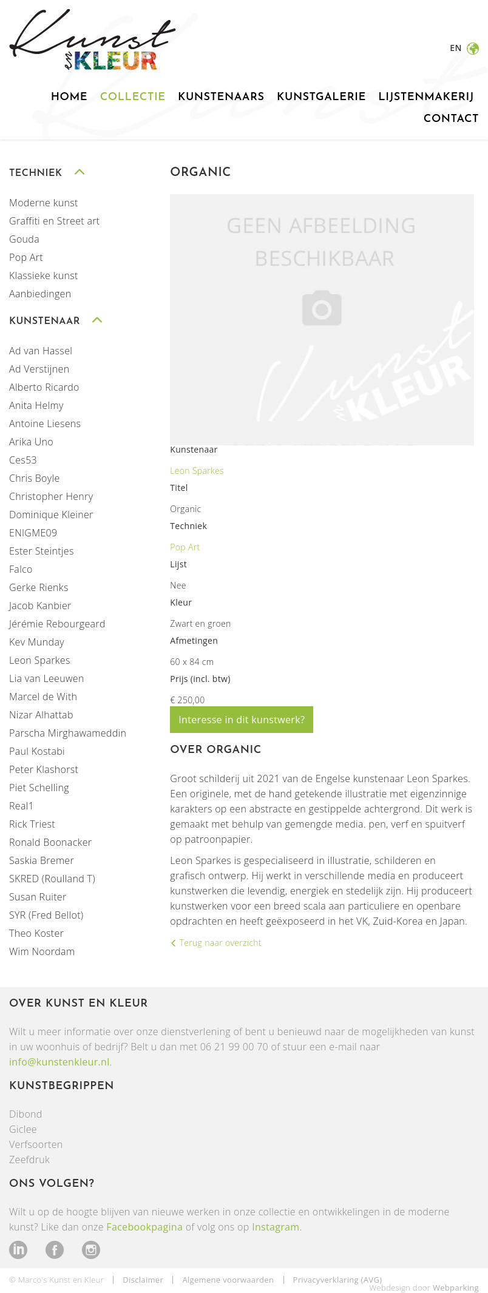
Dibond (25, 1114)
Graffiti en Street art (54, 221)
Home (69, 97)
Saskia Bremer (41, 860)
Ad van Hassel (40, 350)
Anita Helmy (36, 405)
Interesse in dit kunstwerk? (241, 719)
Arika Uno (31, 441)
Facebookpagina (144, 1227)
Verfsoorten (36, 1144)
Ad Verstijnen (39, 369)
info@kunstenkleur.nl (59, 1061)
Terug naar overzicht (219, 942)
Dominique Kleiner (51, 514)
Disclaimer (143, 1279)
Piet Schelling (39, 787)
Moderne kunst (43, 202)
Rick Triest (32, 824)
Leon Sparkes (39, 660)
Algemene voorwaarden (228, 1279)
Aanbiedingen (40, 293)
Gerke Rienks (39, 587)
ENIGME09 (33, 532)
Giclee (23, 1129)
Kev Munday (36, 642)
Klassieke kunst (43, 275)
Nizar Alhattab (41, 714)
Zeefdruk (29, 1159)
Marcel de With (43, 696)
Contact (451, 119)
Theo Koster (36, 933)
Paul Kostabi (37, 751)
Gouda (24, 239)
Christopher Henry (51, 496)
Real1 (21, 805)
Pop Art (26, 257)
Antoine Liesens (45, 423)
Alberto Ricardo (44, 387)
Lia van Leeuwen (46, 678)
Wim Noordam (42, 951)
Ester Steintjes (41, 551)
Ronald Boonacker (50, 842)
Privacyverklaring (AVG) (337, 1279)
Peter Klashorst (43, 769)
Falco (21, 569)
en (457, 47)
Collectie (133, 97)
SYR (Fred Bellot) (46, 915)
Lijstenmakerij (426, 97)
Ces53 (23, 460)
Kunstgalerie (321, 97)
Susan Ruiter (37, 896)
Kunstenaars (221, 97)
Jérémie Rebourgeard (57, 623)
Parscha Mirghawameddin (67, 733)
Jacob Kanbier (40, 605)
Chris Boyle (34, 478)
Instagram (275, 1227)
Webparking (456, 1287)
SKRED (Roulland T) (52, 878)
